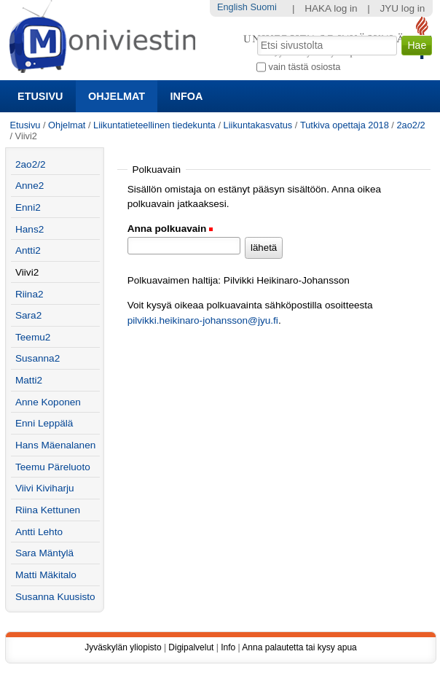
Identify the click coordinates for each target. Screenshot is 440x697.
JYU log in (402, 8)
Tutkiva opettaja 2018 (344, 125)
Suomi (263, 6)
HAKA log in (331, 8)
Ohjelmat (116, 96)
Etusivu (40, 96)
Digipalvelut (190, 647)
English (232, 6)
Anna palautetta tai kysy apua (299, 647)
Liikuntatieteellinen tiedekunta (154, 125)
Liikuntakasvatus (258, 125)
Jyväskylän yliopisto (123, 647)
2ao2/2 (410, 125)
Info (228, 647)
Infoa (186, 96)
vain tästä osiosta (305, 66)
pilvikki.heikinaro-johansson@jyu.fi (202, 320)
